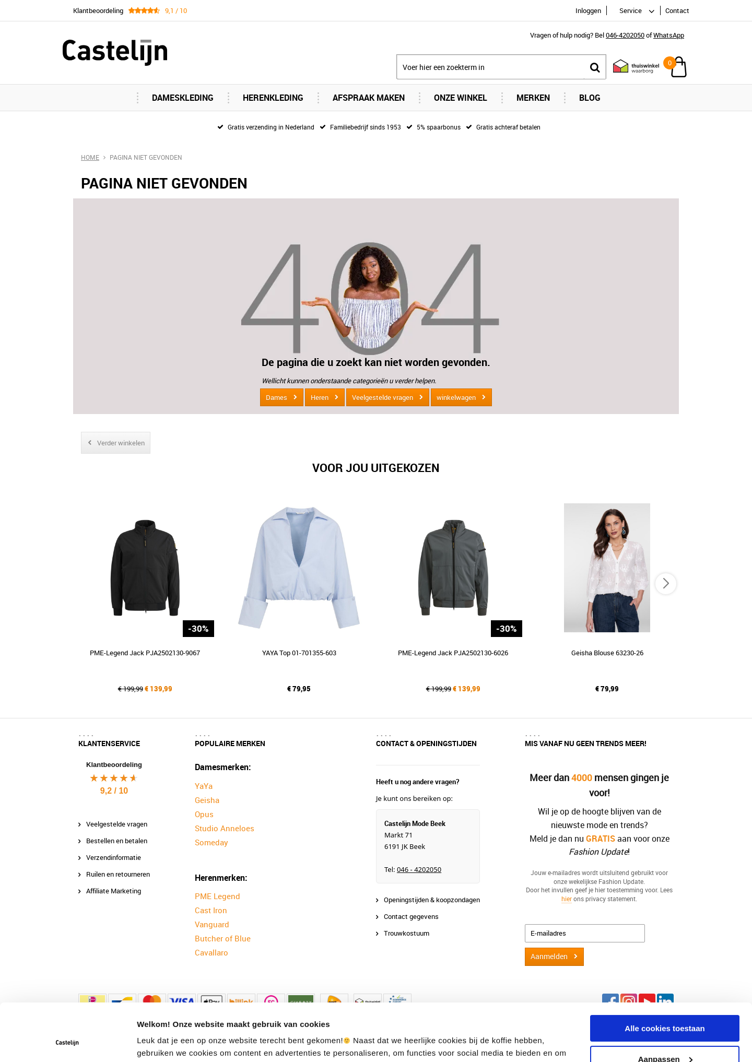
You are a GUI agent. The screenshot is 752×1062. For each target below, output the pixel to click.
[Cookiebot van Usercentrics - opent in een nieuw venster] (67, 1041)
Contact (677, 10)
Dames (276, 397)
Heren (319, 397)
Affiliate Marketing (113, 890)
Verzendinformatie (113, 857)
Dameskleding (183, 97)
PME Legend (217, 896)
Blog (590, 97)
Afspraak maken (369, 97)
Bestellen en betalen (116, 840)
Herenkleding (273, 97)
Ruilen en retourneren (118, 874)
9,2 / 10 (114, 790)
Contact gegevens (411, 916)
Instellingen (159, 1041)
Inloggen (588, 10)
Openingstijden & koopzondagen (432, 899)
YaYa (204, 786)
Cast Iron (211, 910)
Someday (211, 842)
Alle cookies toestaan (664, 974)
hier (566, 898)
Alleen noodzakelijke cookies (664, 1035)
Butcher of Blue (223, 938)
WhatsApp (668, 35)
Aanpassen (665, 1004)
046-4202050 (625, 35)
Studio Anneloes (224, 828)
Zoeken (594, 67)
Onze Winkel (460, 97)
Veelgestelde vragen (382, 397)
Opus (204, 814)
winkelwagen (456, 397)
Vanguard (212, 924)
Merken (533, 97)
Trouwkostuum (406, 933)
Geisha (207, 800)
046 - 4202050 (419, 869)
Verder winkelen (121, 442)
